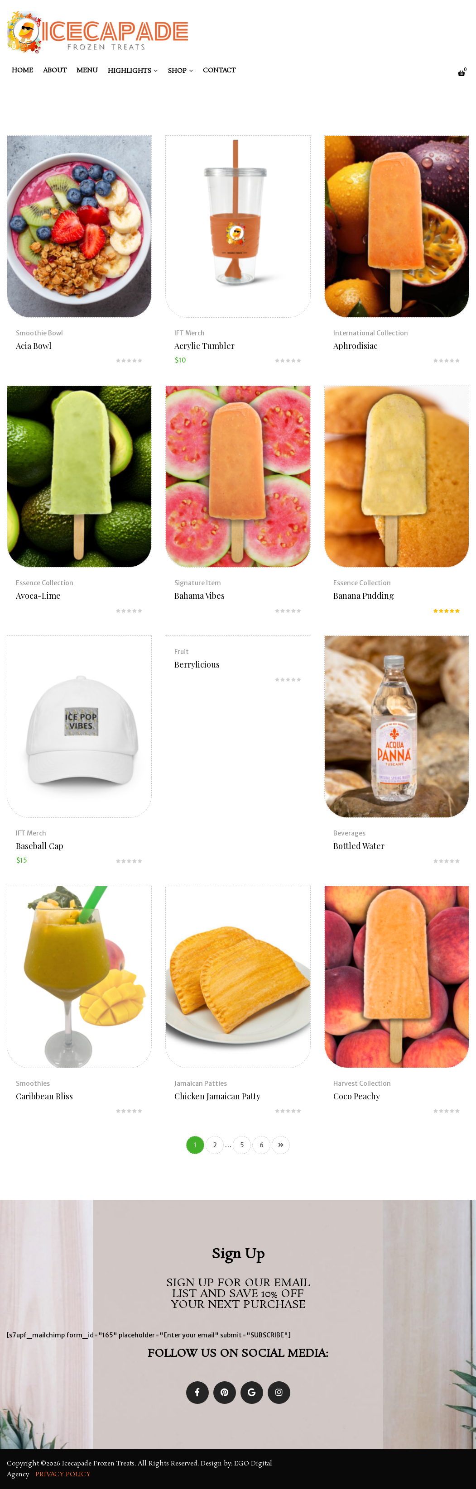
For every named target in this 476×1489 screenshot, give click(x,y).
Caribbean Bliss (44, 1096)
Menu (87, 70)
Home (22, 70)
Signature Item (197, 583)
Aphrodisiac (355, 345)
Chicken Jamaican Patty (217, 1096)
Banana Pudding (363, 595)
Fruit (181, 652)
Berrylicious (197, 664)
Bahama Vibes (199, 595)
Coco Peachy (356, 1096)
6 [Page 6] (262, 1145)
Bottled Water (359, 845)
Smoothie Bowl (39, 333)
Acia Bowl (34, 345)
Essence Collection (44, 583)
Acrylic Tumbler (204, 345)
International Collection (370, 333)
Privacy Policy (63, 1474)
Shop (177, 71)
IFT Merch (189, 333)
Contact (219, 70)
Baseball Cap (39, 845)
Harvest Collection (362, 1083)
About (55, 70)
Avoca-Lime (38, 595)
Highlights (129, 71)
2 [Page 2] (215, 1145)
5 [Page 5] (242, 1145)
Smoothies (33, 1083)
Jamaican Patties (200, 1083)
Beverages (349, 833)
